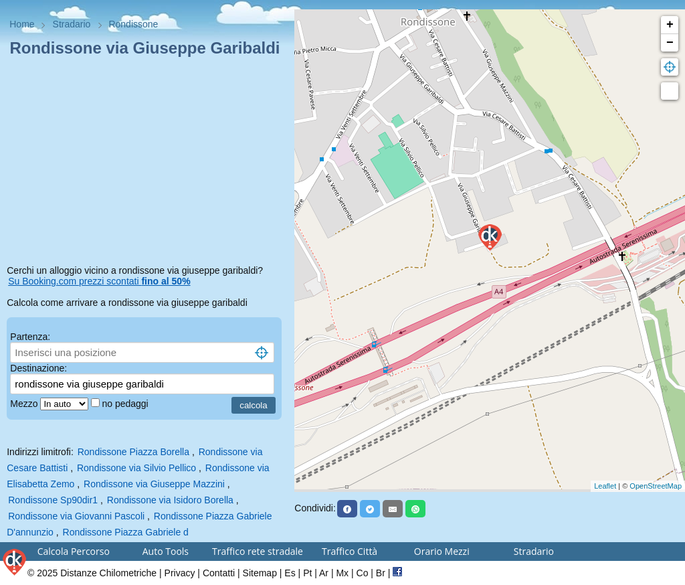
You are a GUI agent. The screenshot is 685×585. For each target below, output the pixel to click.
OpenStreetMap (655, 486)
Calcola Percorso (73, 551)
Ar (323, 573)
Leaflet (605, 486)
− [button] (670, 43)
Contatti (219, 573)
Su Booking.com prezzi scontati (99, 281)
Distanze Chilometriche (108, 573)
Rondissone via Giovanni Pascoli (76, 516)
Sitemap (260, 573)
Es (289, 573)
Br (380, 573)
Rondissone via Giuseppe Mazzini (154, 484)
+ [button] (670, 25)
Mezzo (25, 403)
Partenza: (30, 336)
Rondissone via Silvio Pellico (136, 468)
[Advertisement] (147, 163)
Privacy (180, 573)
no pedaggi (126, 403)
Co (363, 573)
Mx (342, 573)
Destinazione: (38, 368)
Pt (307, 573)
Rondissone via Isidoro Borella (170, 500)
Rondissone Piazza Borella (133, 451)
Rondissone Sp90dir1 (53, 500)
